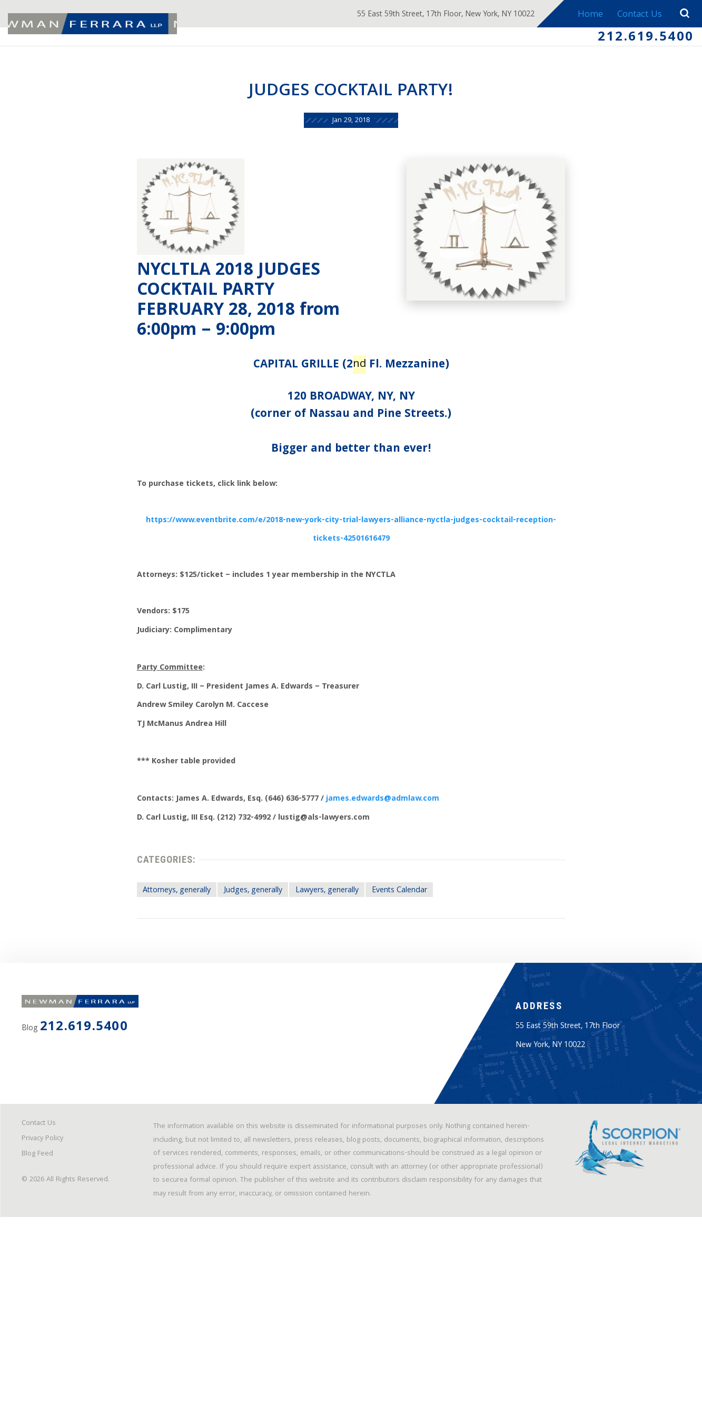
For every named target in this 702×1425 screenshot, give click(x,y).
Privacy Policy (49, 1316)
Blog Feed (43, 1334)
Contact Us (636, 15)
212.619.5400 (637, 40)
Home (585, 15)
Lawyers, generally (327, 1006)
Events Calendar (413, 1006)
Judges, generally (238, 1006)
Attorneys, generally (146, 1006)
